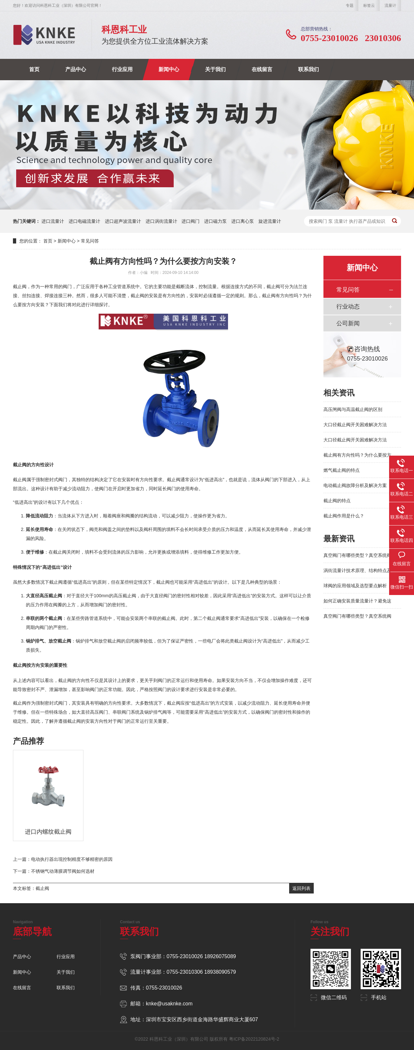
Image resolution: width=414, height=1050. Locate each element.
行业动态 (348, 306)
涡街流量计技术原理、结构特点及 (357, 570)
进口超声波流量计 (123, 221)
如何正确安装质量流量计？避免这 (357, 600)
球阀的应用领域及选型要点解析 (355, 585)
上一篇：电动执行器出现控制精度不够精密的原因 (63, 859)
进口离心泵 (242, 221)
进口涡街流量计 (161, 221)
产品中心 (75, 69)
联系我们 (308, 69)
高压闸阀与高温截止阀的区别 (352, 409)
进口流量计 (52, 221)
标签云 (369, 5)
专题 (350, 5)
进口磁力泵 (215, 221)
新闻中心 (168, 69)
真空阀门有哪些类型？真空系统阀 (357, 555)
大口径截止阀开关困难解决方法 (355, 424)
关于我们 (215, 69)
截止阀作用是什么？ (343, 515)
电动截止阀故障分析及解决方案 (355, 485)
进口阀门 (190, 221)
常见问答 (90, 241)
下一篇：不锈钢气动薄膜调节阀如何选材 (53, 871)
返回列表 (301, 888)
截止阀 (42, 888)
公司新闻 (348, 323)
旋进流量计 (269, 221)
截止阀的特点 (337, 500)
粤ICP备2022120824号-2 (254, 1039)
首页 (34, 69)
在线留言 (262, 69)
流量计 (390, 5)
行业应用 (122, 69)
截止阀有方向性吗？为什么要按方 (357, 455)
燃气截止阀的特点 (341, 470)
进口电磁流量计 (84, 221)
